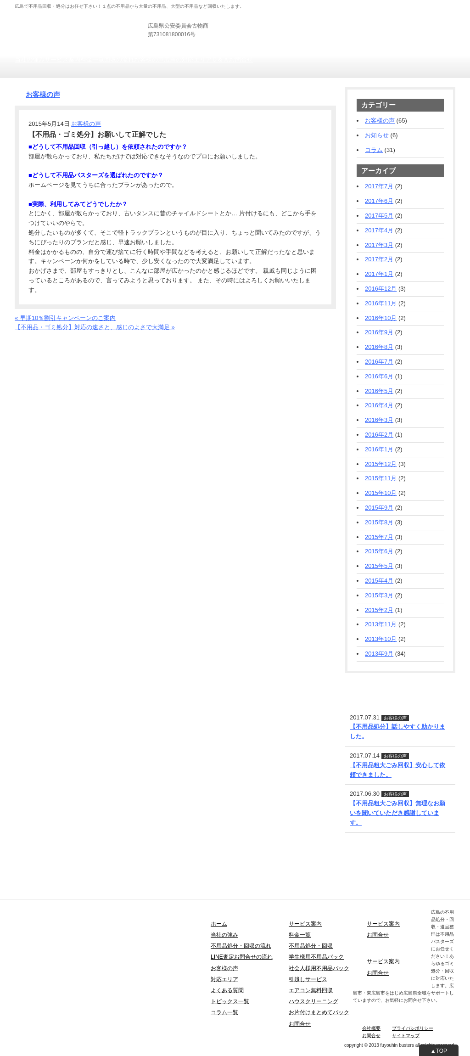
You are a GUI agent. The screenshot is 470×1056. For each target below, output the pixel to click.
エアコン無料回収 (311, 990)
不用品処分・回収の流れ (241, 946)
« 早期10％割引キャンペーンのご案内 (65, 318)
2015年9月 (379, 507)
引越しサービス (308, 979)
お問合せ (241, 59)
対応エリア (224, 979)
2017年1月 (379, 273)
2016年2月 (379, 434)
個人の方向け (272, 4)
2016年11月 (381, 303)
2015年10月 (381, 492)
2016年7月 (379, 361)
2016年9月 (379, 332)
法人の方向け (308, 4)
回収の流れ (119, 59)
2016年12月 (381, 288)
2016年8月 (379, 346)
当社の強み (30, 59)
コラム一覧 (224, 1012)
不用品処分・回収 (311, 946)
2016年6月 (379, 376)
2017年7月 (379, 186)
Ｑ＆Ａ (220, 59)
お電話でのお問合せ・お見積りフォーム (68, 336)
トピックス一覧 (230, 1001)
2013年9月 (379, 653)
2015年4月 (379, 580)
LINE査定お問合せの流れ (242, 957)
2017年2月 (379, 259)
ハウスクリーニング (313, 1001)
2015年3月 (379, 595)
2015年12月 (381, 464)
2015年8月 (379, 522)
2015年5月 (379, 565)
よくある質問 (227, 990)
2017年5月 (379, 215)
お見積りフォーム (431, 27)
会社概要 (371, 1028)
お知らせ (377, 135)
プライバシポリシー (412, 1028)
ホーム (219, 924)
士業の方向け (344, 4)
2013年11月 (381, 624)
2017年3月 (379, 245)
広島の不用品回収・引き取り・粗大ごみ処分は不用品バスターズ (101, 18)
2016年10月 (381, 318)
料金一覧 (92, 59)
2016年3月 (379, 419)
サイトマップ (406, 1035)
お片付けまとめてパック (319, 1012)
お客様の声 (149, 59)
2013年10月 (381, 638)
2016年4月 (379, 405)
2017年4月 (379, 230)
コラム (374, 149)
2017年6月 (379, 200)
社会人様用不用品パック (319, 968)
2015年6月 (379, 551)
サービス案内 (62, 59)
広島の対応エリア (188, 59)
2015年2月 (379, 610)
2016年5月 (379, 391)
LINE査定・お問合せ (372, 684)
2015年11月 (381, 478)
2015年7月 (379, 537)
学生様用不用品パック (316, 957)
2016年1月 (379, 449)
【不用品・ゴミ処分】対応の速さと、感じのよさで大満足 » (95, 327)
